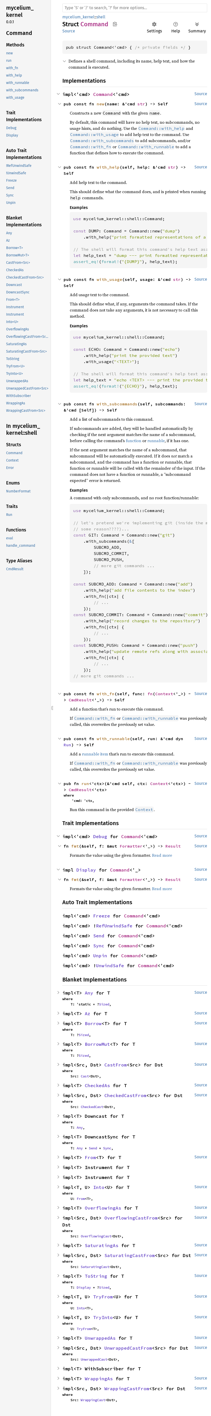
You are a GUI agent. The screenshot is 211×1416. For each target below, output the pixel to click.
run (85, 783)
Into (98, 1187)
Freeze (101, 916)
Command (103, 94)
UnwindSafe (110, 965)
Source (68, 31)
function (133, 440)
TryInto (103, 1317)
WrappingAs (99, 1379)
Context (164, 693)
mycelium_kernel (78, 17)
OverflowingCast (96, 1236)
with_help (108, 167)
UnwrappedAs (100, 1338)
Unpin (100, 956)
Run (67, 744)
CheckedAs (97, 1085)
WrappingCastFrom (126, 1389)
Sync (98, 946)
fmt (75, 846)
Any (89, 993)
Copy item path (115, 24)
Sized (104, 1004)
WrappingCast (93, 1400)
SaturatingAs (101, 1245)
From (90, 1157)
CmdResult (80, 699)
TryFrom (103, 1297)
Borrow (93, 1023)
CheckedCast (92, 1106)
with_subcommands (117, 403)
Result (173, 846)
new (100, 103)
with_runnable (113, 738)
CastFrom (115, 1065)
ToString (96, 1276)
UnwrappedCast (94, 1359)
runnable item (95, 754)
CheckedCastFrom (125, 1095)
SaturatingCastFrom (129, 1255)
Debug (100, 836)
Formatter (131, 846)
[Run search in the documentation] (134, 8)
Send (98, 936)
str (141, 103)
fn (150, 693)
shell (100, 17)
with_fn (106, 693)
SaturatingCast (95, 1266)
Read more (162, 855)
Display (86, 870)
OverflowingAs (103, 1208)
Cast (85, 1076)
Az (87, 1013)
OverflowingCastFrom (131, 1218)
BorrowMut (97, 1044)
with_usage (109, 279)
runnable (156, 440)
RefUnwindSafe (114, 926)
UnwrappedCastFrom (128, 1348)
